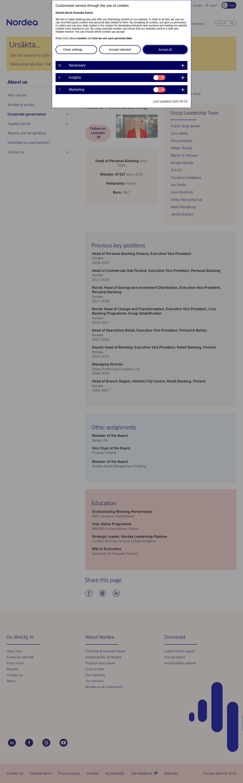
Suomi (89, 12)
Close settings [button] (72, 49)
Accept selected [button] (120, 49)
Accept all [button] (165, 49)
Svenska (78, 12)
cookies (82, 38)
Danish (60, 12)
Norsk (69, 12)
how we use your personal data (112, 38)
